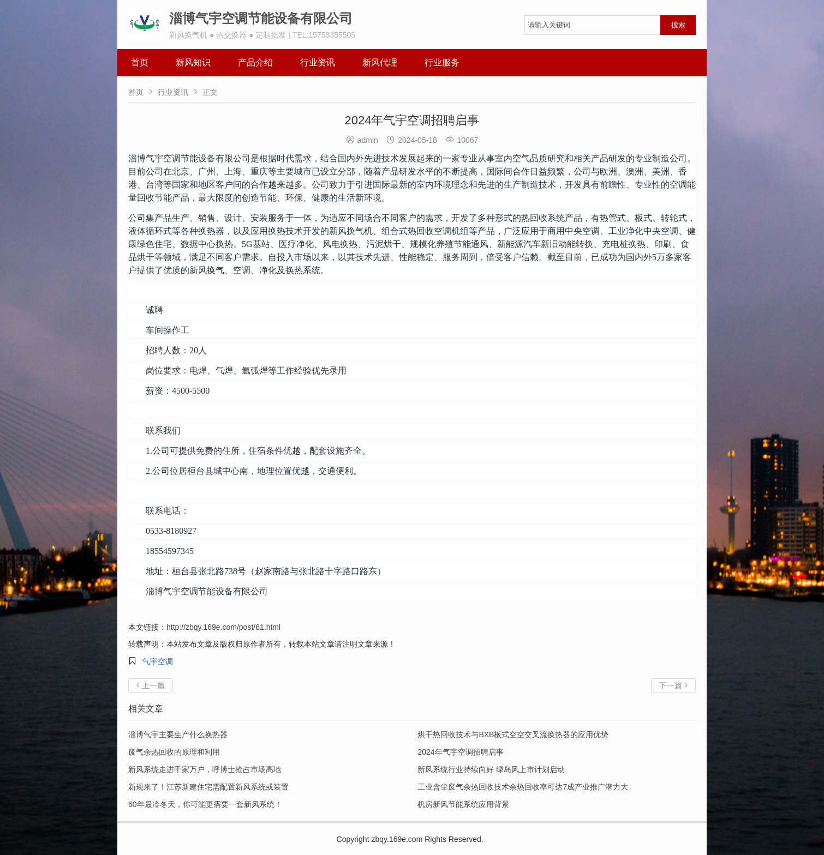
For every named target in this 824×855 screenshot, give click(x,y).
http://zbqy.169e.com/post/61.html (223, 627)
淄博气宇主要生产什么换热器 (178, 734)
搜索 (678, 25)
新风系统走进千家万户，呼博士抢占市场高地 (204, 769)
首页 (139, 62)
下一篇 (673, 685)
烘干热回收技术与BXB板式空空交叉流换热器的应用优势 (512, 734)
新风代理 (379, 62)
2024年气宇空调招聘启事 (460, 752)
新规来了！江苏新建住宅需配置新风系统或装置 (208, 786)
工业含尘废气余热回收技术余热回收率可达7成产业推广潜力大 (522, 786)
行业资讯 (317, 62)
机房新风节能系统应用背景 (463, 804)
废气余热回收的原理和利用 (174, 752)
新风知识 (193, 62)
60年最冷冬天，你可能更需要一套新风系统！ (205, 804)
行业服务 (442, 62)
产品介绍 (255, 62)
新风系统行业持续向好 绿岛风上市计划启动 (491, 769)
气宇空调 (157, 661)
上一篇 (150, 685)
